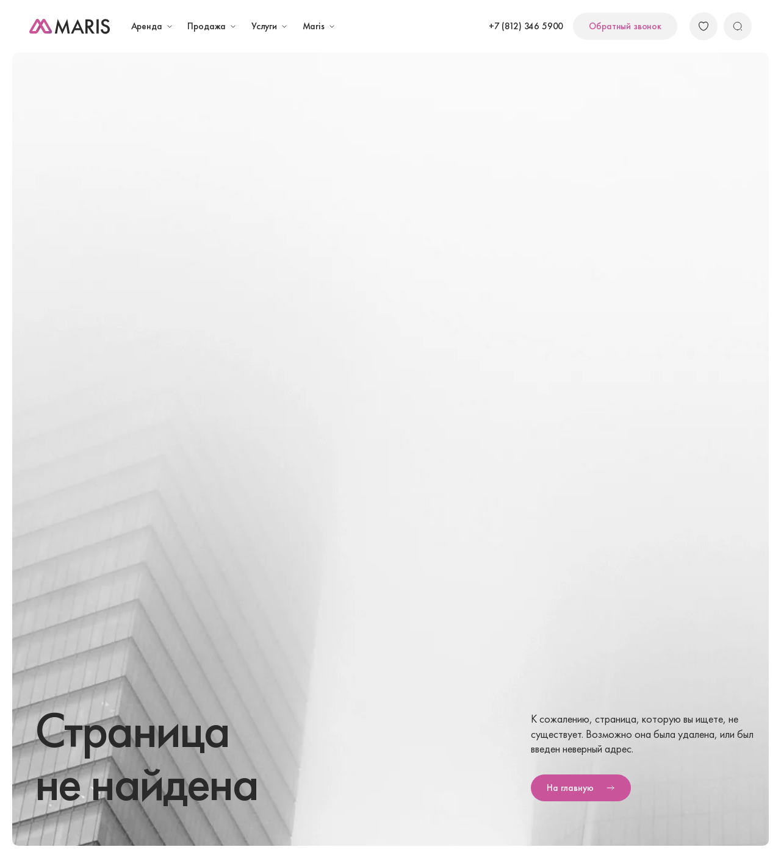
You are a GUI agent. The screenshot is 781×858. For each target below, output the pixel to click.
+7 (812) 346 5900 (526, 26)
